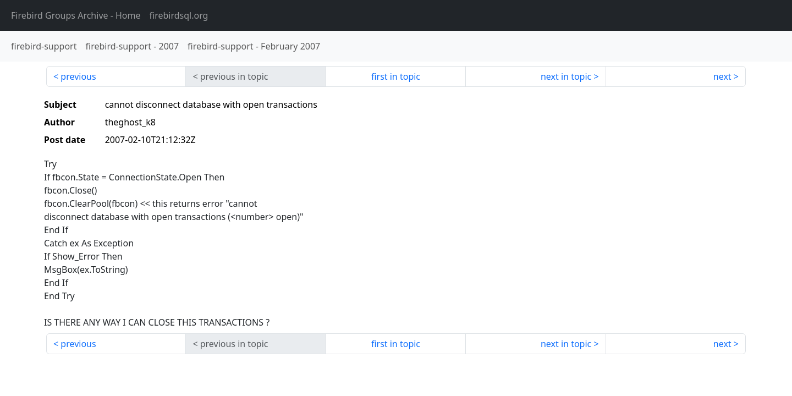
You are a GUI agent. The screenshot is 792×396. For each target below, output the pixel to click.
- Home (76, 15)
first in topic (395, 76)
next (722, 76)
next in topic (566, 76)
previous (78, 76)
